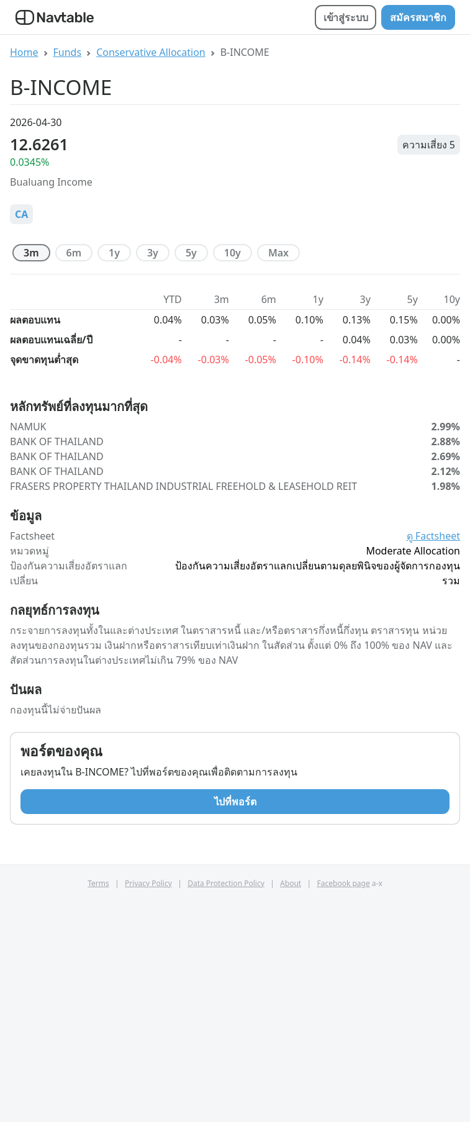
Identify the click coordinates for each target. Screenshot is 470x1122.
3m (31, 253)
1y (114, 253)
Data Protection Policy (226, 1105)
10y (232, 253)
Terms (98, 1105)
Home (24, 52)
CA (21, 214)
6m (74, 253)
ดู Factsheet (433, 758)
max (278, 253)
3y (152, 253)
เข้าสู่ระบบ (345, 17)
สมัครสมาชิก (418, 17)
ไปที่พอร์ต (235, 1024)
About (290, 1105)
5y (191, 253)
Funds (67, 52)
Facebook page (343, 1105)
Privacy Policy (148, 1105)
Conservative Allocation (151, 52)
